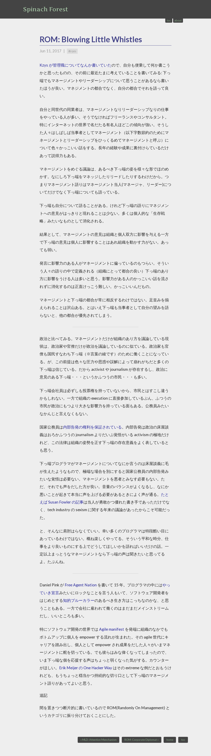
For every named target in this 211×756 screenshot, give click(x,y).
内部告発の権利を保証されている (92, 427)
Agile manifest (111, 629)
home (169, 740)
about (178, 20)
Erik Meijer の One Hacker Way (85, 668)
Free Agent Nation (81, 585)
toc (169, 20)
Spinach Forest (45, 9)
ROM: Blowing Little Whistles (91, 39)
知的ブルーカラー (78, 600)
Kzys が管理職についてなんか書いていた (75, 65)
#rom (72, 51)
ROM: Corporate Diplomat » (141, 740)
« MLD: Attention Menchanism (98, 740)
